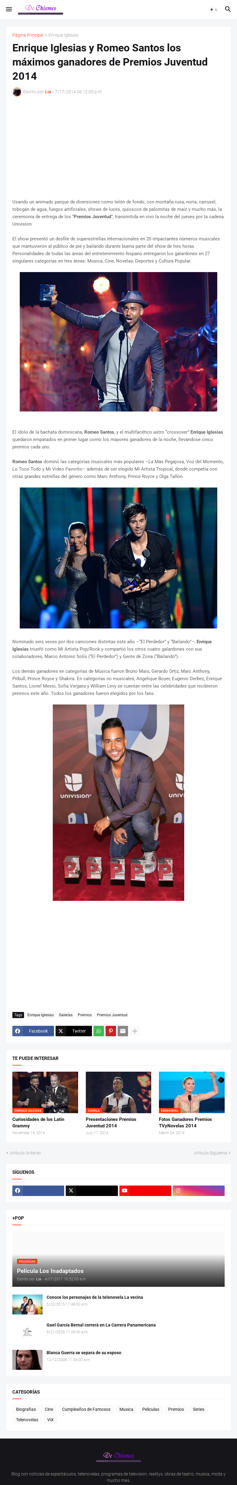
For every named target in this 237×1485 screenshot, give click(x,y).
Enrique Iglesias (63, 35)
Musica (126, 1409)
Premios (85, 1015)
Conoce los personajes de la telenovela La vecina (95, 1297)
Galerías (66, 1015)
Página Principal (28, 35)
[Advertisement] (118, 147)
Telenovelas (27, 1419)
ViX (50, 1419)
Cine (49, 1409)
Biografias (26, 1409)
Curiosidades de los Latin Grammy (38, 1122)
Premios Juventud (112, 1015)
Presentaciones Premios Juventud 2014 (111, 1122)
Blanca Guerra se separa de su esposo (84, 1352)
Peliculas (150, 1409)
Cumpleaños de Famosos (86, 1409)
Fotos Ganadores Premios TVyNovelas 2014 (185, 1122)
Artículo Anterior (25, 1152)
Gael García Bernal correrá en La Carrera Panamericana (101, 1324)
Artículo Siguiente (210, 1152)
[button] (8, 9)
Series (198, 1409)
